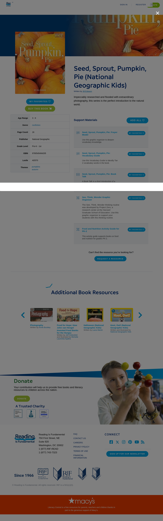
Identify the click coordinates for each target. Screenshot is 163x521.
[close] (157, 11)
